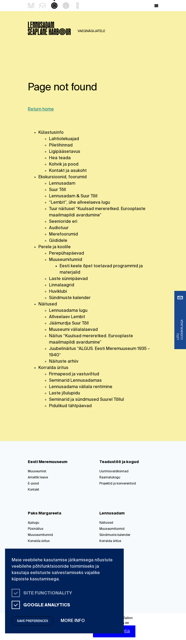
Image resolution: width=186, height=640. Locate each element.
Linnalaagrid (61, 285)
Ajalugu (33, 523)
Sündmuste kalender (70, 298)
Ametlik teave (38, 477)
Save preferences (32, 621)
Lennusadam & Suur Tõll (73, 196)
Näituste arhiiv (63, 361)
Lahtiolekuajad (64, 139)
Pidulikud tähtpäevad (70, 406)
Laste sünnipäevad (68, 279)
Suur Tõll (57, 190)
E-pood (33, 483)
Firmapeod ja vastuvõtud (74, 374)
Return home (41, 109)
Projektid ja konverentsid (117, 483)
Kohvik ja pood (63, 164)
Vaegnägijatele (91, 31)
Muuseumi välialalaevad (73, 330)
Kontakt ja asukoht (68, 171)
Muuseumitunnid (65, 260)
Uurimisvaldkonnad (114, 471)
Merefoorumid (63, 234)
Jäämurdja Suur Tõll (69, 323)
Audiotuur (59, 228)
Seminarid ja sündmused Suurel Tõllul (86, 400)
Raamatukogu (109, 477)
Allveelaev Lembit (67, 317)
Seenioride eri (63, 222)
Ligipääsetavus (64, 152)
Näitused (47, 304)
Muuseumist (37, 471)
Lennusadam (62, 183)
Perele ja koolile (54, 247)
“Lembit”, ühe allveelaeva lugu (79, 203)
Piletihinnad (61, 145)
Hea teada (60, 158)
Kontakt (33, 489)
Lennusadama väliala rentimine (80, 387)
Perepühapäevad (66, 253)
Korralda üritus (53, 368)
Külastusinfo (51, 133)
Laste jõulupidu (64, 393)
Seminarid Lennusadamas (75, 381)
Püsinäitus (35, 529)
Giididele (58, 241)
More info (73, 621)
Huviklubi (58, 292)
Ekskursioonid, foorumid (62, 177)
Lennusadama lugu (68, 311)
